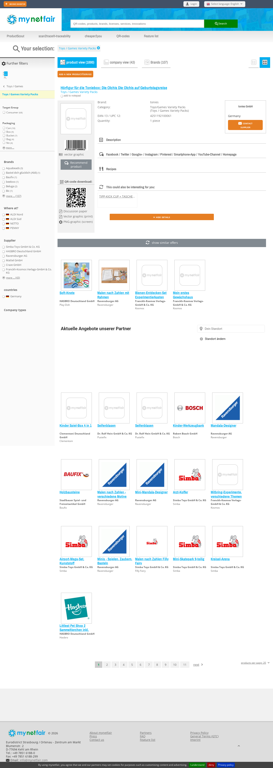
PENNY (12, 228)
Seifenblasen (106, 425)
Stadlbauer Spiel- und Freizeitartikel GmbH (73, 502)
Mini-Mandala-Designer (151, 492)
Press (93, 736)
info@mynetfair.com (34, 760)
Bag (10, 139)
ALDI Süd (14, 219)
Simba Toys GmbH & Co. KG (189, 500)
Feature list (151, 36)
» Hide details (161, 217)
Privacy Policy (199, 733)
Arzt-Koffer (180, 492)
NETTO (12, 223)
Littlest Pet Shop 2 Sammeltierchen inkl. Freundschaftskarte (74, 629)
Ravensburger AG (108, 301)
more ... (10, 147)
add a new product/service (75, 74)
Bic (9, 191)
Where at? (11, 208)
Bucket (11, 135)
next (196, 664)
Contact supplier (245, 125)
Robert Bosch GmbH (185, 433)
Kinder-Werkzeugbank (188, 425)
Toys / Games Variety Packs (77, 48)
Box (10, 132)
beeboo (12, 182)
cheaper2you (93, 36)
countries (10, 290)
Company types (15, 310)
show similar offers (162, 243)
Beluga (11, 186)
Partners (146, 733)
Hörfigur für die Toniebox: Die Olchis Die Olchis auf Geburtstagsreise (114, 87)
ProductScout (15, 36)
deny (211, 765)
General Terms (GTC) (204, 736)
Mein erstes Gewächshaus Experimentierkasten (187, 296)
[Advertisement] (18, 381)
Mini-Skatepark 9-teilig (188, 559)
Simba (176, 504)
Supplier (10, 240)
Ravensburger (105, 305)
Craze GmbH (13, 265)
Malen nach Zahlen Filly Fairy (152, 561)
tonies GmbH (245, 106)
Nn (9, 143)
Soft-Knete (67, 292)
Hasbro (64, 637)
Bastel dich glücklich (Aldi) (23, 172)
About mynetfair (101, 733)
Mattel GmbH (14, 260)
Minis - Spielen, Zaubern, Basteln (114, 561)
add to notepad (72, 95)
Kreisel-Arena (220, 559)
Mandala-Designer (223, 425)
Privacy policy (226, 765)
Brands (9, 162)
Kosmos (139, 308)
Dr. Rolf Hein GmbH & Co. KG (114, 433)
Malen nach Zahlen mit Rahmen (113, 294)
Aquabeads (14, 168)
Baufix (63, 507)
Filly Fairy (140, 571)
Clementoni (66, 441)
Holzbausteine (70, 492)
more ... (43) (13, 277)
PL (5, 75)
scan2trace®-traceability (54, 36)
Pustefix (101, 437)
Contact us (97, 740)
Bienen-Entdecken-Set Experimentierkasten (151, 294)
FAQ (142, 736)
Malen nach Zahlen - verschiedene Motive (112, 494)
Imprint (195, 740)
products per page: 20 (253, 663)
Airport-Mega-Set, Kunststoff (72, 561)
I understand (197, 765)
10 (174, 665)
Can (10, 128)
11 (185, 665)
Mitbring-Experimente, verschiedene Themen (226, 494)
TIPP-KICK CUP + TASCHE (116, 196)
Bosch (176, 437)
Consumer (14, 112)
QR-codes (123, 36)
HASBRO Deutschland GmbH (77, 301)
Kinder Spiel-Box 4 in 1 (76, 425)
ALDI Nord (14, 214)
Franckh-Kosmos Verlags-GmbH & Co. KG (150, 303)
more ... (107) (13, 196)
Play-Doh (65, 305)
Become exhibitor (17, 4)
